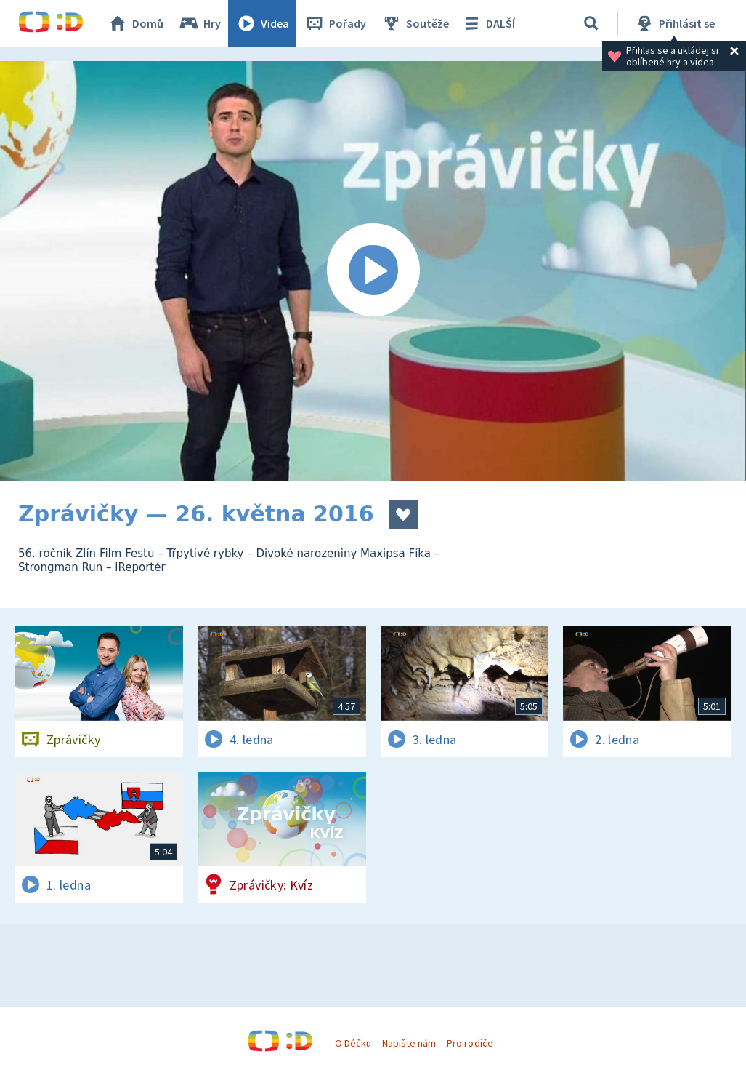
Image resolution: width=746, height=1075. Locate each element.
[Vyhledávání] (591, 23)
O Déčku (353, 1043)
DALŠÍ (488, 23)
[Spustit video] (373, 271)
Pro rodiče (469, 1043)
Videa (262, 23)
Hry (199, 23)
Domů (135, 23)
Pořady (335, 23)
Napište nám (409, 1043)
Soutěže (415, 23)
